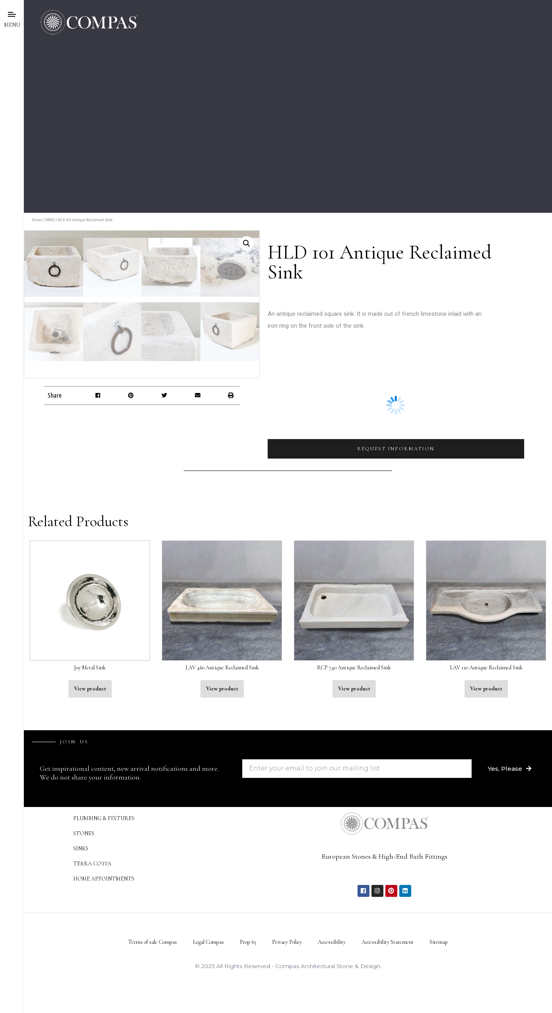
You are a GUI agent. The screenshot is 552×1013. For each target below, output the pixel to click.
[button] (98, 625)
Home (37, 220)
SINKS (50, 220)
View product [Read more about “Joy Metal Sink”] (90, 878)
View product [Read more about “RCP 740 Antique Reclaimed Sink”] (354, 878)
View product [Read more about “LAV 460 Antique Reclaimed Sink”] (222, 878)
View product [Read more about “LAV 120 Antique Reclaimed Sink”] (486, 878)
